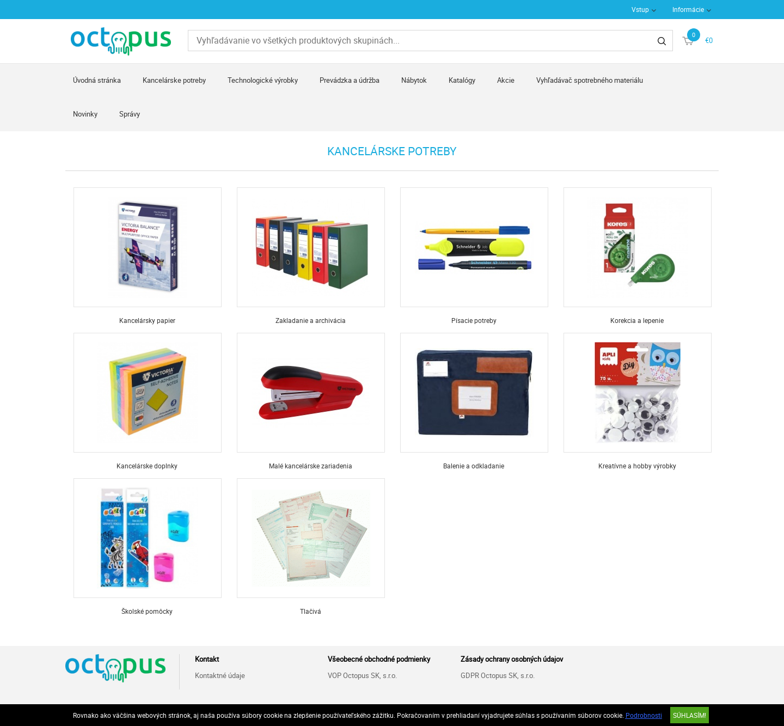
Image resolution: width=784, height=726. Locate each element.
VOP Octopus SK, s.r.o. (362, 675)
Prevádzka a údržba (349, 80)
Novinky (85, 114)
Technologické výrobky (263, 80)
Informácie (688, 9)
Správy (129, 114)
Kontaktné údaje (220, 675)
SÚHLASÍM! (689, 715)
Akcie (505, 80)
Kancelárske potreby (174, 80)
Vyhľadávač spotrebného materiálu (589, 80)
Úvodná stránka (97, 80)
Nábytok (414, 80)
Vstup (640, 9)
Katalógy (462, 80)
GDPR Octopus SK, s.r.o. (498, 675)
